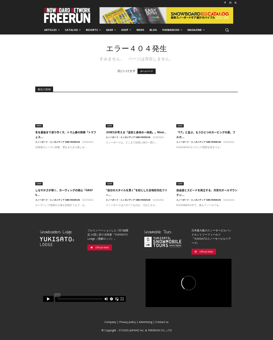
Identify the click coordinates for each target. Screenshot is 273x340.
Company (110, 322)
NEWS (39, 125)
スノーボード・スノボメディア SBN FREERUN (57, 141)
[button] (226, 29)
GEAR (109, 125)
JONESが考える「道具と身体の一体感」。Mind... (136, 132)
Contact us (162, 322)
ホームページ (146, 71)
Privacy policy (127, 322)
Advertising (145, 322)
